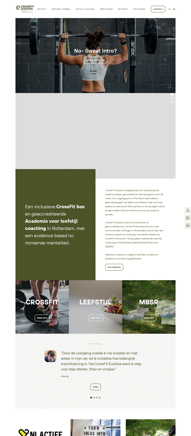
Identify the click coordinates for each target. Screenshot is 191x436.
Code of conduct (122, 397)
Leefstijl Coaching (85, 9)
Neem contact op (95, 60)
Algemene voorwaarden (125, 406)
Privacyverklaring (121, 402)
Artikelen (123, 9)
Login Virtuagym (157, 394)
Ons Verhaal (139, 9)
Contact (158, 9)
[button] (172, 51)
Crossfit (41, 9)
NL (174, 9)
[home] (24, 9)
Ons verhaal (114, 181)
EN (169, 9)
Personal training (61, 9)
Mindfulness (106, 9)
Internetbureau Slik (158, 407)
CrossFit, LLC (169, 402)
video (95, 301)
